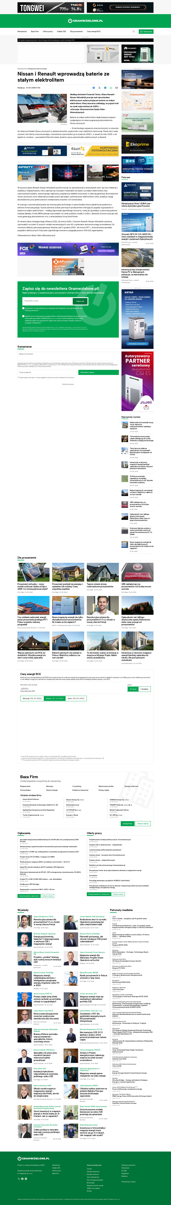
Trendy (89, 1169)
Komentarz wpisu (87, 372)
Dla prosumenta (76, 31)
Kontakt (124, 1171)
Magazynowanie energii (37, 69)
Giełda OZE (61, 31)
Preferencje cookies (128, 1182)
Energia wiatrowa (131, 786)
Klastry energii (51, 790)
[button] (134, 31)
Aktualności (22, 31)
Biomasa (49, 786)
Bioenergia (90, 1183)
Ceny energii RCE (94, 31)
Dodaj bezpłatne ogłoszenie (29, 896)
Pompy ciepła (104, 790)
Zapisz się (80, 301)
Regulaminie (25, 331)
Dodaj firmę (127, 824)
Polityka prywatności (128, 1165)
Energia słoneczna (93, 1172)
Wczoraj (32, 698)
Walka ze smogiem (93, 1188)
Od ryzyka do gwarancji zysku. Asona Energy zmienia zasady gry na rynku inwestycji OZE (46, 40)
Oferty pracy (48, 31)
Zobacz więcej (142, 824)
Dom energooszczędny (95, 1180)
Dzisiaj (54, 698)
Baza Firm (35, 31)
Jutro (76, 698)
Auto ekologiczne (93, 1177)
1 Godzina (144, 689)
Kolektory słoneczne (80, 790)
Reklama (124, 1176)
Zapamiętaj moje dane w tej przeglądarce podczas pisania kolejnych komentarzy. (46, 377)
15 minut (133, 689)
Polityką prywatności (78, 363)
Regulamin (45, 363)
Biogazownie (25, 786)
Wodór (89, 1191)
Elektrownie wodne (106, 786)
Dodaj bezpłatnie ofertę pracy (99, 894)
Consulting (76, 786)
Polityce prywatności (38, 331)
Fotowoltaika (25, 790)
